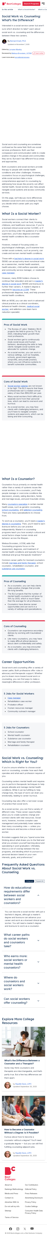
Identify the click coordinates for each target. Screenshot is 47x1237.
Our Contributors (31, 1185)
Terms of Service (12, 1217)
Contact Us (9, 1198)
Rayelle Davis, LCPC (23, 1084)
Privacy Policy (30, 1202)
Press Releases (31, 1193)
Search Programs (31, 4)
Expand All (40, 881)
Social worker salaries (18, 386)
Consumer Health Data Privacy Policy (34, 1212)
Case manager (14, 698)
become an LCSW (21, 289)
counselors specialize (17, 504)
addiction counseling (33, 510)
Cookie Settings (31, 1206)
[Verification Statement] (38, 53)
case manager (8, 273)
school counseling (10, 510)
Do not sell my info (12, 1206)
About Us (8, 1185)
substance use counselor (13, 568)
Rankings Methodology (14, 1189)
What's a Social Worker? (26, 9)
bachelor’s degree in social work (29, 258)
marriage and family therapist (22, 563)
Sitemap (8, 1211)
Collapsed (29, 881)
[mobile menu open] (43, 4)
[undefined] (11, 3)
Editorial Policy (31, 1189)
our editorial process (22, 57)
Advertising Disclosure (34, 1198)
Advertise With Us (12, 1202)
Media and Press (11, 1193)
